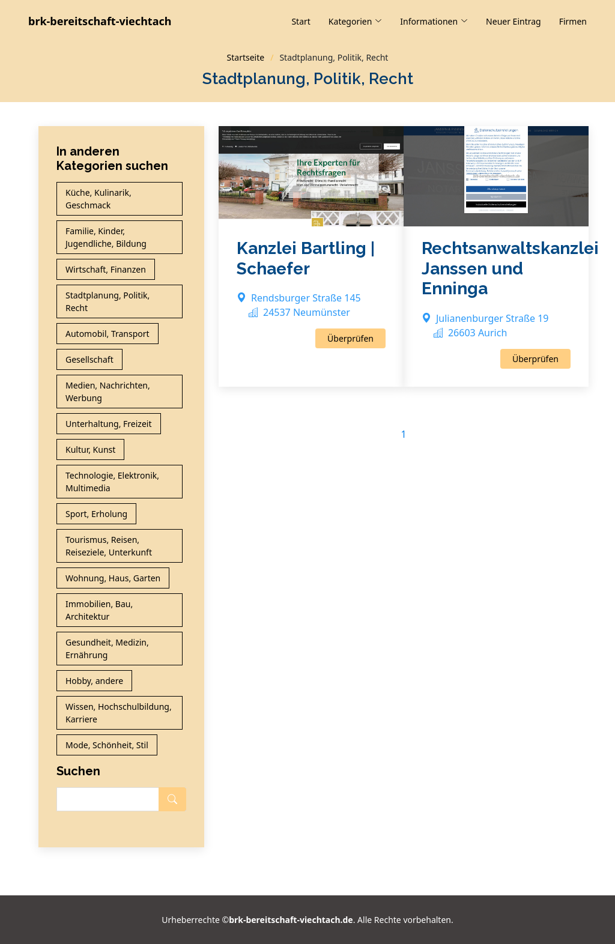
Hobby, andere (94, 680)
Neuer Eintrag (513, 21)
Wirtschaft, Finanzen (105, 269)
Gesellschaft (89, 359)
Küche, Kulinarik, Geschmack (98, 199)
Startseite (246, 57)
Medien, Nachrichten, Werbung (107, 392)
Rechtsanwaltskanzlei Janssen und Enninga (510, 268)
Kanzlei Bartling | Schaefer (306, 258)
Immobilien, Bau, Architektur (99, 610)
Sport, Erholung (96, 513)
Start (300, 21)
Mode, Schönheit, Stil (106, 745)
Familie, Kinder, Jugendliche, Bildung (106, 237)
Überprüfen (350, 338)
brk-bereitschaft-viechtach (99, 21)
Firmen (573, 21)
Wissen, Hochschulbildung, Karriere (118, 713)
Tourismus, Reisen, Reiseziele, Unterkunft (108, 546)
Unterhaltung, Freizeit (108, 423)
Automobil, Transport (107, 333)
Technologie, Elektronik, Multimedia (112, 482)
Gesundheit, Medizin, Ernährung (107, 649)
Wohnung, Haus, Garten (112, 578)
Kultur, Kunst (90, 449)
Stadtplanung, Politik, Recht (107, 301)
